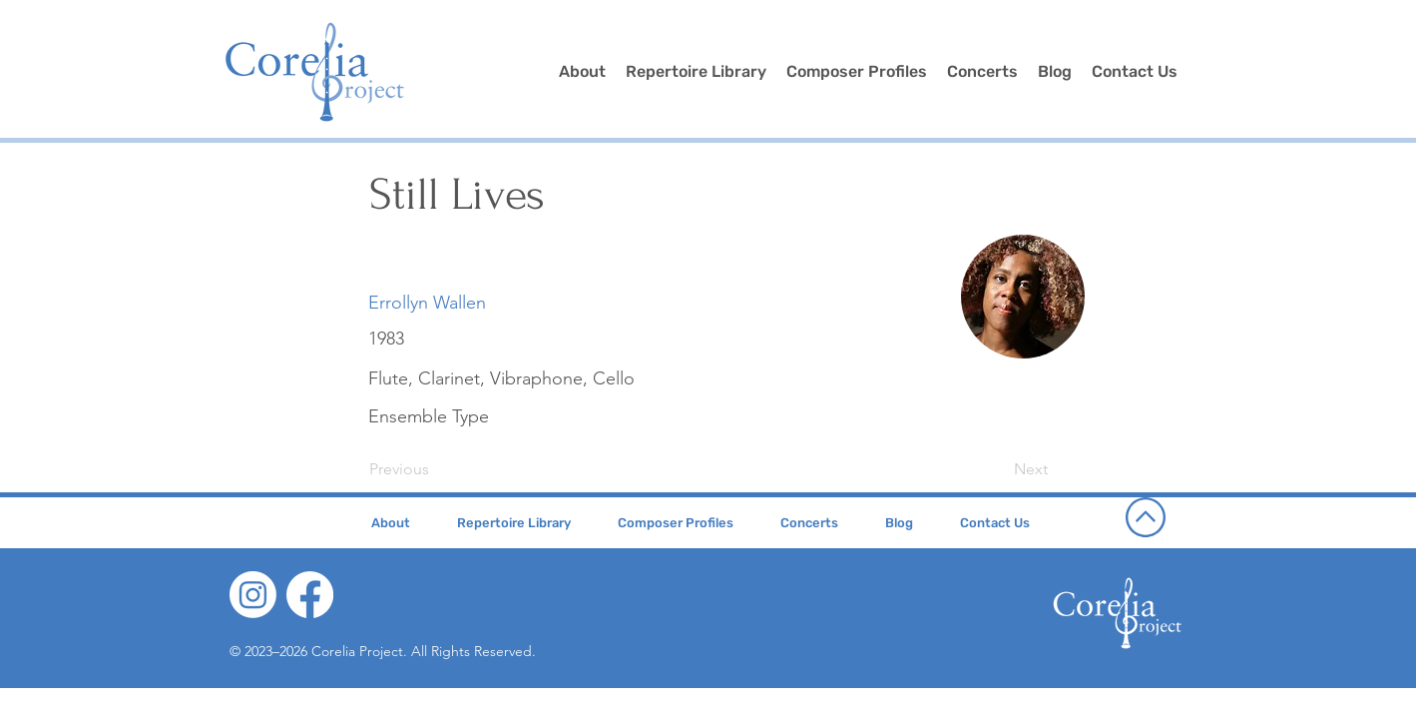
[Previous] (435, 469)
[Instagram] (253, 594)
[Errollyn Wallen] (427, 303)
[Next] (998, 469)
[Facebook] (309, 594)
